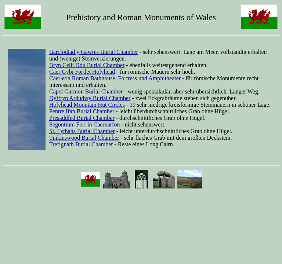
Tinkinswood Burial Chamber (84, 138)
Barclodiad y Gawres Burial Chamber (93, 52)
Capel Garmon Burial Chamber (86, 91)
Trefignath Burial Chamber (81, 144)
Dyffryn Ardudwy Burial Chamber (89, 98)
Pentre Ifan (63, 111)
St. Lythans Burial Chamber (82, 131)
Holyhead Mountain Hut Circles (87, 105)
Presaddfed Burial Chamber (82, 118)
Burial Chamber (96, 111)
